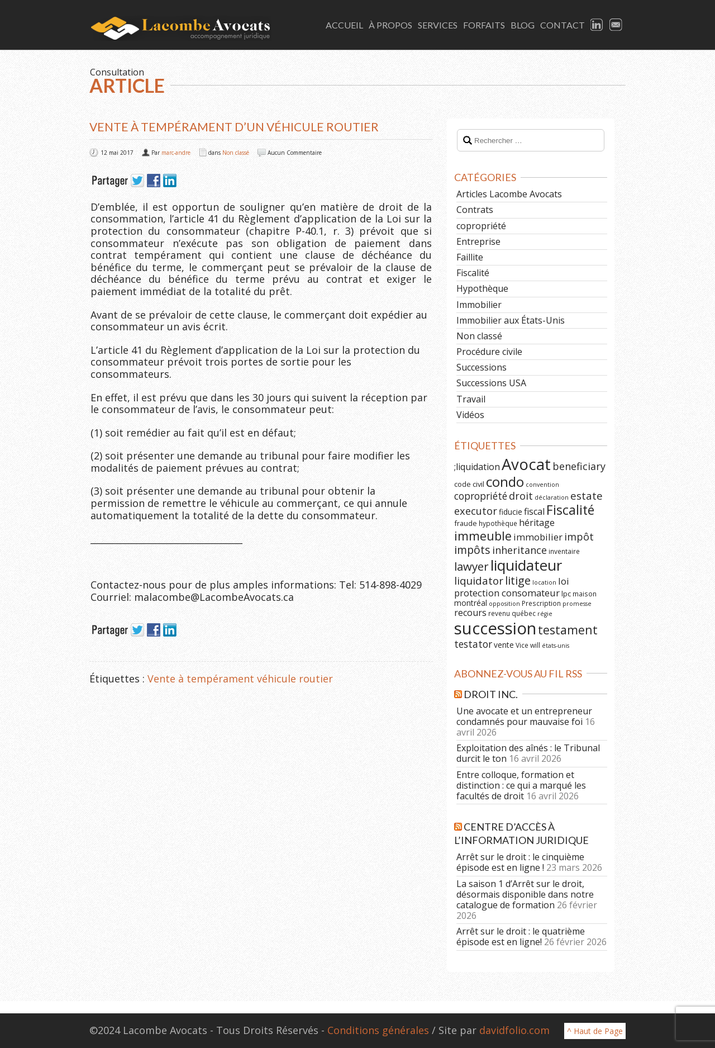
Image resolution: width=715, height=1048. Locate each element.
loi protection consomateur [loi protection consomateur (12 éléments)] (511, 587)
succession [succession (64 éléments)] (495, 628)
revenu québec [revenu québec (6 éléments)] (512, 613)
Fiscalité (472, 273)
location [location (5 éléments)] (544, 582)
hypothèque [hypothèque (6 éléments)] (498, 523)
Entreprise (478, 241)
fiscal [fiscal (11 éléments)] (534, 511)
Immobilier (479, 304)
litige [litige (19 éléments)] (518, 580)
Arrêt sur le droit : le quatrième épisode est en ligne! (520, 936)
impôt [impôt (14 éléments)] (579, 536)
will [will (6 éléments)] (535, 645)
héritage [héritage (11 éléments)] (537, 522)
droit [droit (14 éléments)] (521, 495)
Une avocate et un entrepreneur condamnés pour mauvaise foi (524, 716)
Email (616, 25)
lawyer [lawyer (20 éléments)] (471, 566)
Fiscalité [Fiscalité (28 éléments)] (570, 510)
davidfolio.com (514, 1030)
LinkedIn (597, 25)
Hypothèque (482, 288)
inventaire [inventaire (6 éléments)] (564, 551)
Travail (470, 399)
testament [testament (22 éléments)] (568, 630)
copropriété (481, 226)
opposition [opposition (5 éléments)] (504, 604)
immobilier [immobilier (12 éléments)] (538, 536)
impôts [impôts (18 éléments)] (472, 549)
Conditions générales (378, 1030)
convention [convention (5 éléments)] (542, 485)
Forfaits (484, 25)
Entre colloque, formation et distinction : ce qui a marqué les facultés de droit (521, 785)
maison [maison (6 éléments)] (585, 593)
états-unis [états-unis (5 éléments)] (555, 645)
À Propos (390, 25)
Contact (562, 25)
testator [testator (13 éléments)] (473, 644)
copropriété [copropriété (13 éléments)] (480, 495)
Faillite (469, 257)
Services (437, 25)
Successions (481, 367)
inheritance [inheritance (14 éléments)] (519, 550)
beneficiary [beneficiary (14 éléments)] (579, 466)
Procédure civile (489, 351)
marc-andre (175, 153)
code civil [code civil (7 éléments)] (469, 484)
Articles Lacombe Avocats (509, 194)
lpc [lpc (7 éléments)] (566, 594)
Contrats (474, 209)
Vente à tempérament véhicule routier (240, 678)
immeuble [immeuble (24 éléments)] (483, 536)
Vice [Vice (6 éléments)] (522, 645)
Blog (523, 25)
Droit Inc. (491, 694)
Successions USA (491, 383)
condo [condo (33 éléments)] (505, 481)
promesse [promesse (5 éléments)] (577, 604)
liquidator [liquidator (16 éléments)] (478, 580)
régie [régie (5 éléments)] (544, 614)
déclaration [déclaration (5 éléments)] (552, 497)
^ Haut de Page (595, 1031)
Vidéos (470, 415)
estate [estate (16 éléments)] (586, 496)
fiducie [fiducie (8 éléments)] (510, 511)
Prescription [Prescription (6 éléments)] (541, 603)
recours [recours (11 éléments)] (470, 612)
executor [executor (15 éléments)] (475, 511)
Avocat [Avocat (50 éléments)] (526, 464)
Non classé (235, 153)
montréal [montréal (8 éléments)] (470, 602)
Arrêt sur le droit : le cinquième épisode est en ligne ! (520, 862)
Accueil (344, 25)
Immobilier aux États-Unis (510, 320)
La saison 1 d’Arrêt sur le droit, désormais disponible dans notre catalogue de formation (525, 894)
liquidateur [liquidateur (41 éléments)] (526, 565)
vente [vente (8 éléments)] (504, 644)
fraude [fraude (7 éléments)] (465, 523)
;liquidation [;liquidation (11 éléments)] (477, 467)
